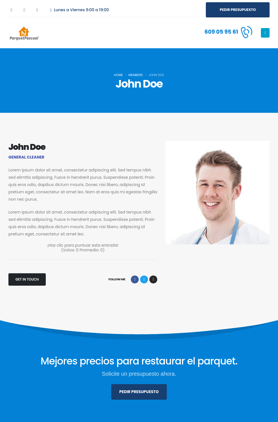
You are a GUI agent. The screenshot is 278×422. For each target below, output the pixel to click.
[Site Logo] (23, 32)
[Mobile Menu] (265, 33)
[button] (238, 9)
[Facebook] (11, 9)
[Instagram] (37, 9)
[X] (24, 9)
